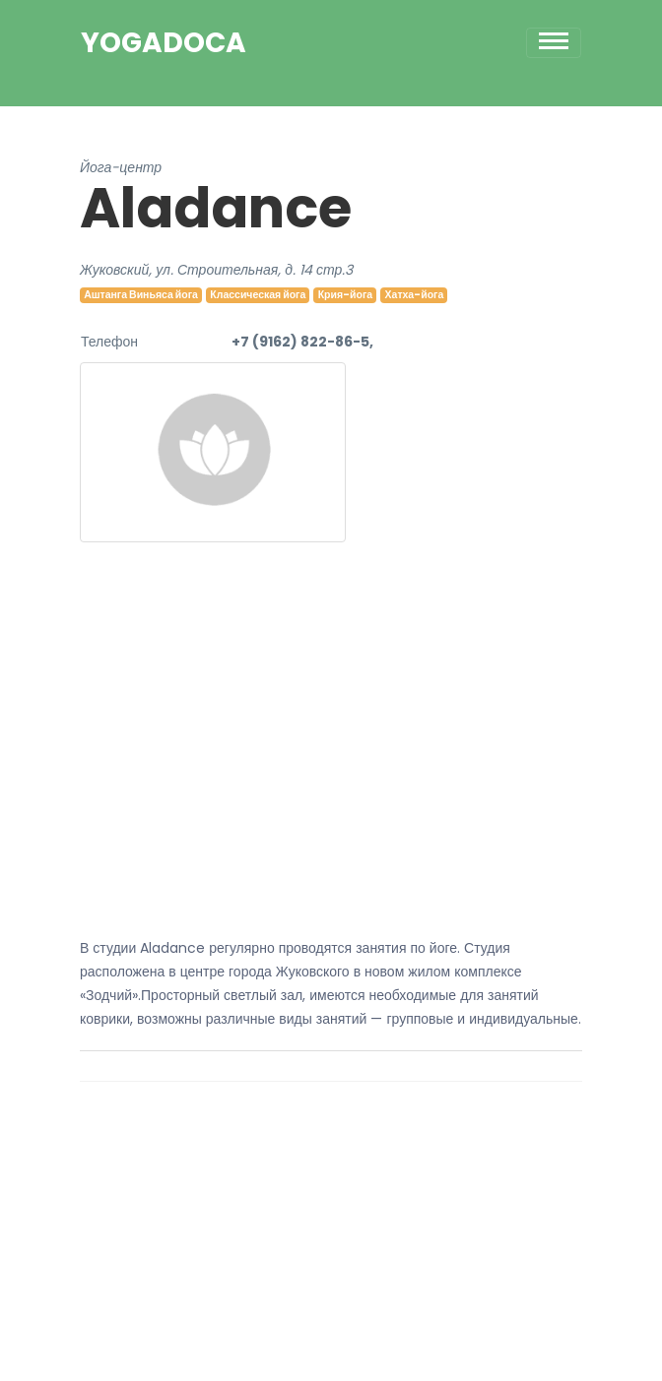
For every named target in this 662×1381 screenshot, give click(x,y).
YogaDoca (163, 43)
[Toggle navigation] (553, 43)
